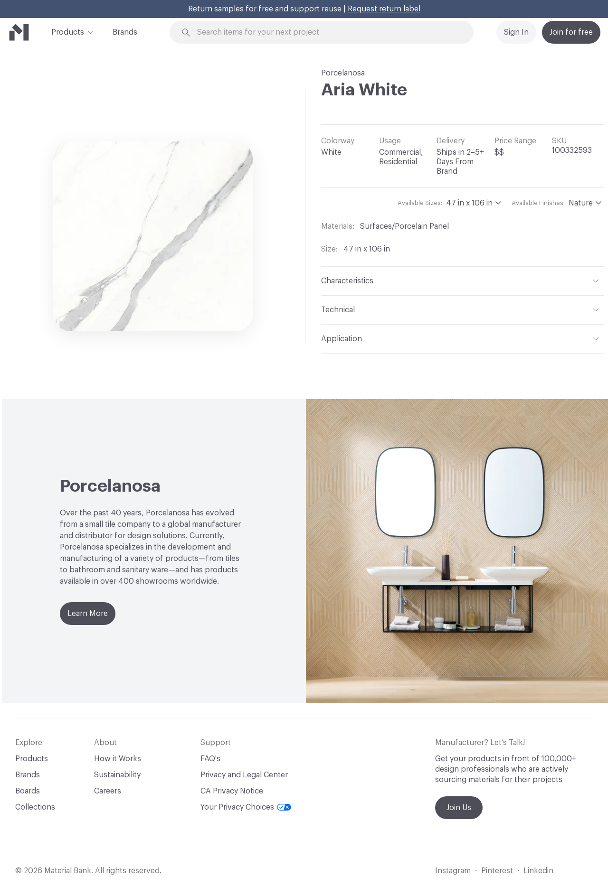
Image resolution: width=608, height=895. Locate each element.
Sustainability (117, 775)
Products (67, 31)
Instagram (453, 871)
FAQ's (210, 759)
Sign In (516, 32)
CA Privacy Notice (231, 791)
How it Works (117, 759)
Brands (125, 32)
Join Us (458, 807)
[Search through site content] (326, 32)
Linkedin (538, 871)
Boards (27, 791)
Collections (35, 807)
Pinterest (497, 871)
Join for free (571, 32)
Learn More (87, 613)
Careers (107, 791)
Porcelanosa (343, 73)
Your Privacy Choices (245, 807)
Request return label (384, 9)
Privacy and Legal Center (244, 775)
